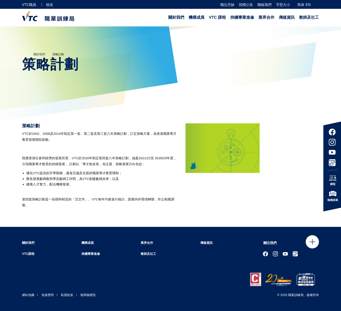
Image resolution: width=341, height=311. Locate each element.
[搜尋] (317, 4)
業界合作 (266, 17)
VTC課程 (28, 253)
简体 (300, 5)
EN (308, 5)
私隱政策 (67, 295)
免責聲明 (47, 295)
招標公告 (246, 5)
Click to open (312, 241)
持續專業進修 (242, 17)
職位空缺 (227, 5)
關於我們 (176, 17)
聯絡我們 (264, 5)
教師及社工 (309, 17)
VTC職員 (29, 5)
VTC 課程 (217, 17)
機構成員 (196, 17)
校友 (49, 5)
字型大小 (283, 5)
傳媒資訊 (287, 17)
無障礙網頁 (88, 295)
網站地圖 (28, 295)
